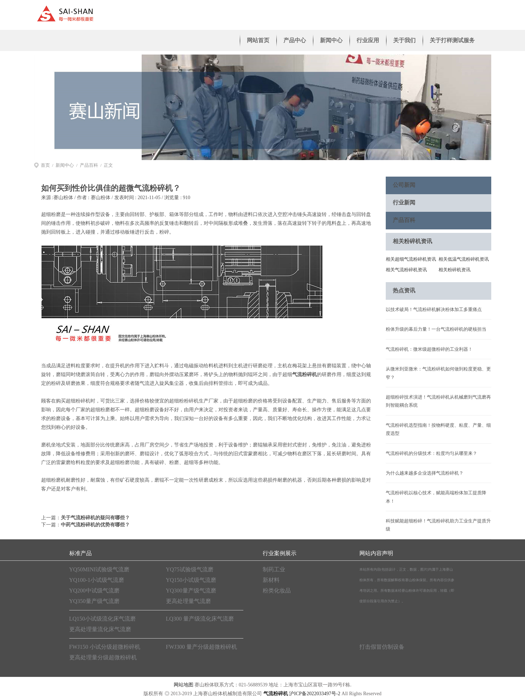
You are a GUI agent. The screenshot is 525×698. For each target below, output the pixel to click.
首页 (45, 165)
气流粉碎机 (304, 374)
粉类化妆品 (277, 591)
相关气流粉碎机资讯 (406, 269)
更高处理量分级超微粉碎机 (103, 657)
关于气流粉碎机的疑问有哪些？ (95, 517)
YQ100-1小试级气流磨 (96, 580)
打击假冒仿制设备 (381, 647)
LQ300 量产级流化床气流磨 (200, 619)
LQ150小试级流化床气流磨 (102, 619)
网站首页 (258, 40)
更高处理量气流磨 (188, 601)
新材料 (271, 580)
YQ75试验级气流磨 (189, 569)
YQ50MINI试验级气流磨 (99, 569)
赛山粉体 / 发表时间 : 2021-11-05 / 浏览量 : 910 (140, 197)
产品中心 (294, 40)
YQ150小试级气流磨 (191, 580)
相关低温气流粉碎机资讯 (463, 259)
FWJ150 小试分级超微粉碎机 (104, 647)
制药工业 (274, 569)
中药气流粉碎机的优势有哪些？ (95, 524)
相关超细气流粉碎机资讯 (411, 259)
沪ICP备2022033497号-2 (314, 693)
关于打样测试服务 (452, 40)
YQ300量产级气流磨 (191, 591)
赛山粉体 (63, 197)
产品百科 (89, 165)
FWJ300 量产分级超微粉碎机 (201, 647)
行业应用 (368, 40)
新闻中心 (331, 40)
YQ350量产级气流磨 (94, 601)
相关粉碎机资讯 (454, 269)
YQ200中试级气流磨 (94, 591)
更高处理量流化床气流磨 (100, 629)
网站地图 (183, 684)
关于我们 (404, 40)
